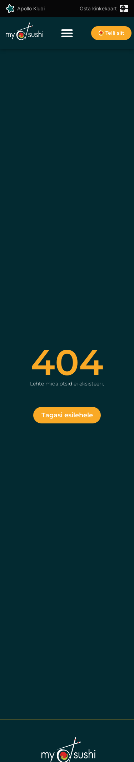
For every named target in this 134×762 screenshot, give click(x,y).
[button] (67, 33)
